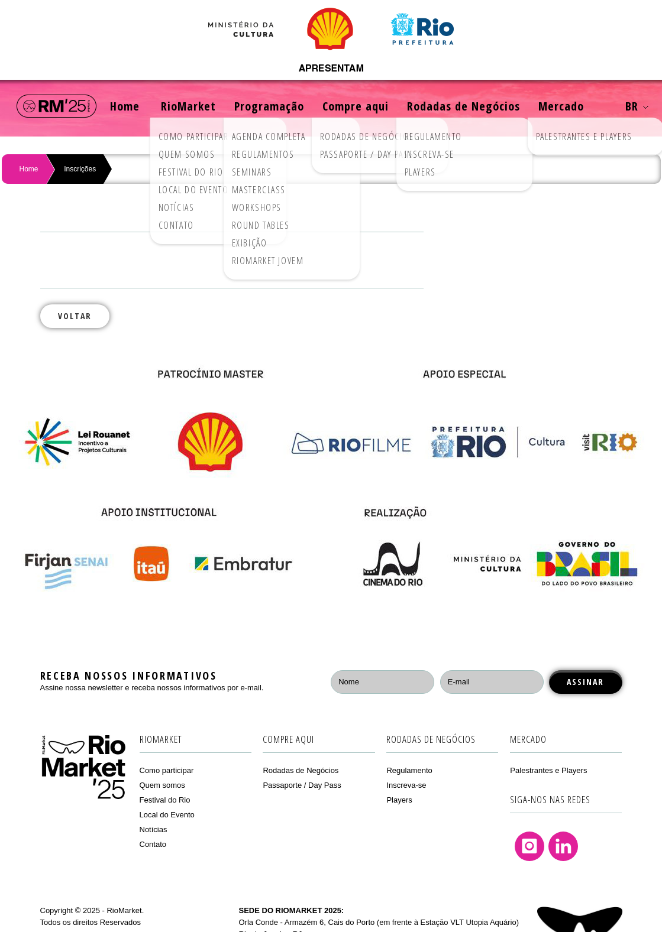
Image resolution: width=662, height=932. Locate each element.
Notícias (153, 829)
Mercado (561, 106)
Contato (153, 844)
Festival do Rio (165, 799)
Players (399, 799)
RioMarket (188, 106)
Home (125, 106)
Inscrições (80, 169)
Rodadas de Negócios (463, 106)
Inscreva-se (406, 785)
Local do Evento (167, 814)
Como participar (167, 770)
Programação (269, 106)
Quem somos (162, 785)
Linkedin (563, 846)
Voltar (75, 316)
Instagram (529, 846)
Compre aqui (355, 106)
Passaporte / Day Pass (302, 785)
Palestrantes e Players (548, 770)
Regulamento (409, 770)
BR (636, 106)
